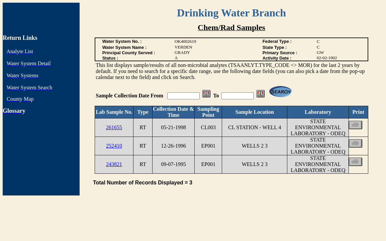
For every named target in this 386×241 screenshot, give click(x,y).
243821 (114, 164)
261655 (114, 127)
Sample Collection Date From (130, 95)
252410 (114, 146)
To (216, 95)
